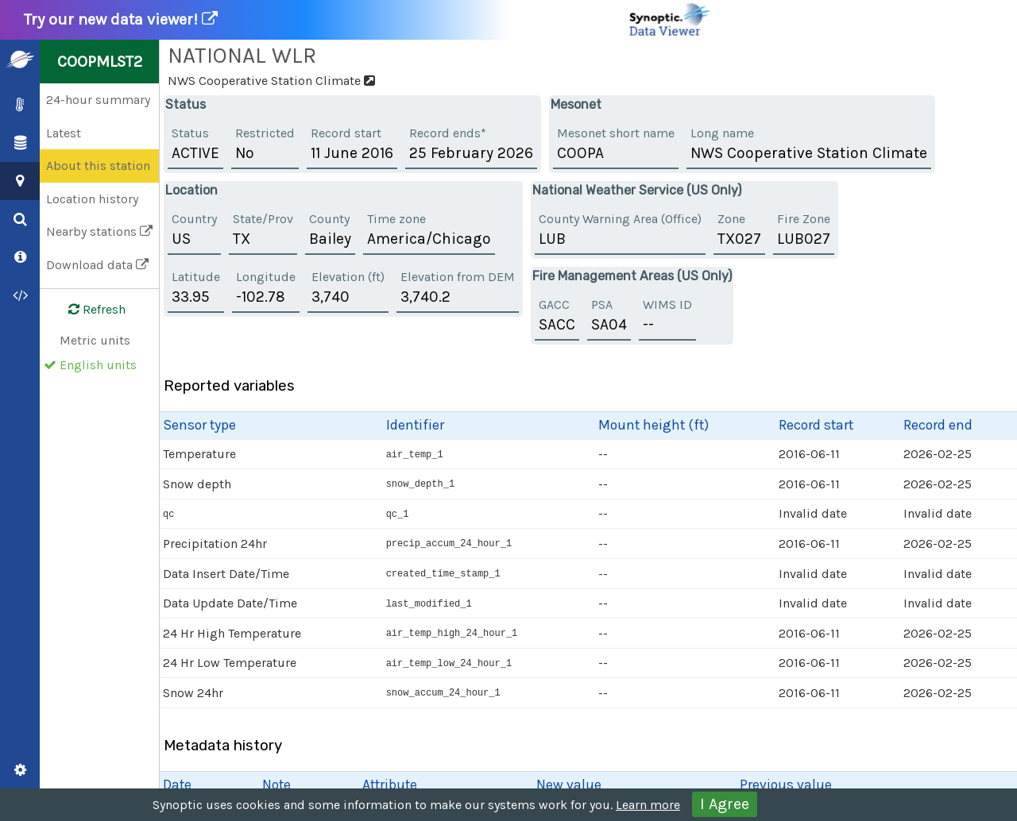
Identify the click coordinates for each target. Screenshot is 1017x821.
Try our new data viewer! (368, 20)
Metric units (95, 340)
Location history (92, 198)
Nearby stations (99, 231)
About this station (98, 165)
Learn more (648, 804)
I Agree (724, 804)
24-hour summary (98, 99)
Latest (63, 133)
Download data (97, 264)
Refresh (87, 310)
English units (98, 364)
